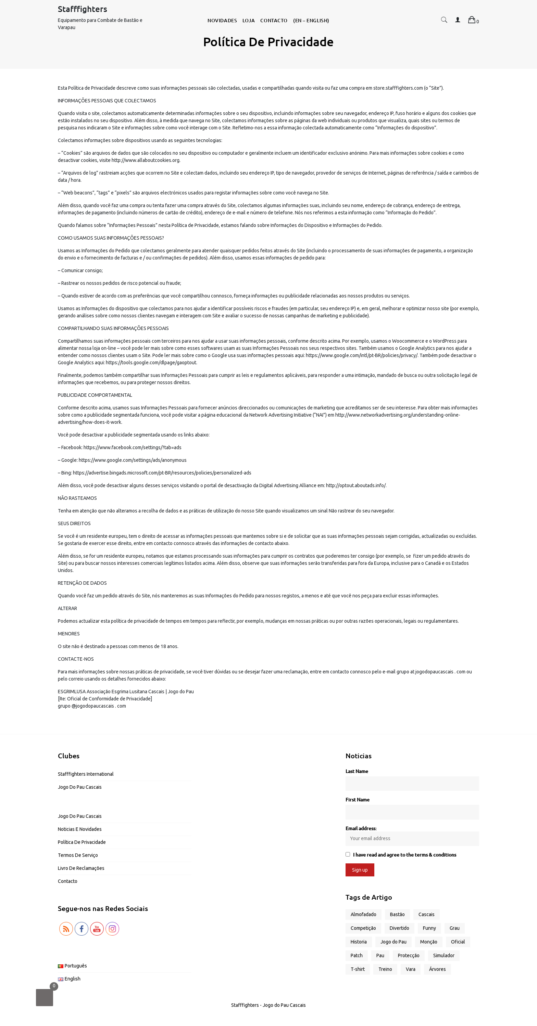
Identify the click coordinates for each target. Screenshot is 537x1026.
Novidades (222, 20)
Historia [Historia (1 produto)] (359, 942)
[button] (444, 21)
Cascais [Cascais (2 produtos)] (427, 914)
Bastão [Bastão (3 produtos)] (397, 914)
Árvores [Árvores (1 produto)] (437, 969)
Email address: (412, 835)
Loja (248, 20)
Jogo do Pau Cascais (80, 787)
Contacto (273, 20)
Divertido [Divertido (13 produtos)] (399, 928)
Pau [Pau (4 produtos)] (380, 955)
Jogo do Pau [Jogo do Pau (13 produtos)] (393, 942)
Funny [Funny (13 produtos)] (429, 928)
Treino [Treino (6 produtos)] (385, 969)
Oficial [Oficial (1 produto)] (458, 942)
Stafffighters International (86, 774)
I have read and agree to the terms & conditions (404, 854)
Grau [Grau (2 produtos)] (455, 928)
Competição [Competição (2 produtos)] (363, 928)
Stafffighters (82, 8)
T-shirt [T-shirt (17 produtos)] (358, 969)
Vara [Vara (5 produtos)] (410, 969)
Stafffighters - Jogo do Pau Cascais (268, 1005)
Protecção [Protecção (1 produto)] (409, 955)
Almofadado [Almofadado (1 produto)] (363, 914)
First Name (358, 799)
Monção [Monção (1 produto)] (428, 942)
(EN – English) (311, 20)
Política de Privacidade (82, 842)
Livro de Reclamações (81, 868)
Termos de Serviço (78, 855)
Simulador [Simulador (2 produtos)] (443, 955)
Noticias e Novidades (80, 829)
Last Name (357, 771)
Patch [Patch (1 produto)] (357, 955)
